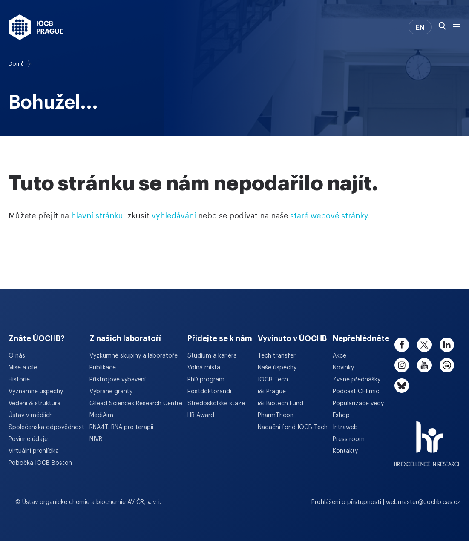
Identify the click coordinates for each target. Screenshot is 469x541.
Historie (19, 380)
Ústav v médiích (31, 415)
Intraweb (345, 427)
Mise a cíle (23, 368)
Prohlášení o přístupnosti (347, 502)
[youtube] (424, 365)
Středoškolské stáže (216, 403)
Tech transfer (277, 356)
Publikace (102, 368)
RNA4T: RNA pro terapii (121, 427)
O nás (17, 356)
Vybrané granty (110, 392)
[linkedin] (447, 345)
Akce (339, 356)
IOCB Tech (273, 380)
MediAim (101, 415)
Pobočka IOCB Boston (40, 463)
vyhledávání (174, 216)
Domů (16, 63)
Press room (349, 439)
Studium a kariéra (212, 356)
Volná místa (203, 368)
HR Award (200, 415)
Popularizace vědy (358, 403)
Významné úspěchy (36, 392)
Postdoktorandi (209, 392)
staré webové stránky (329, 216)
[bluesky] (401, 385)
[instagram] (401, 365)
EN (420, 27)
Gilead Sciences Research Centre (135, 403)
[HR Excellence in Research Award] (427, 438)
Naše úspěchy (277, 368)
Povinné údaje (28, 439)
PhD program (205, 380)
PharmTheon (275, 415)
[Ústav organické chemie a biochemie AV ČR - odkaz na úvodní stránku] (36, 27)
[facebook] (401, 345)
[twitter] (424, 345)
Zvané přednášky (356, 380)
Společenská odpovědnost (46, 427)
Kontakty (345, 451)
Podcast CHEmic (356, 392)
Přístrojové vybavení (117, 380)
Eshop (341, 415)
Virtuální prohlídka (34, 451)
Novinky (343, 368)
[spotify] (447, 365)
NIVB (96, 439)
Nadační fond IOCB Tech (293, 427)
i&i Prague (272, 392)
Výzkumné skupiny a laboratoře (133, 356)
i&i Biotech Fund (280, 403)
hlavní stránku (97, 216)
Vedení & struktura (34, 403)
